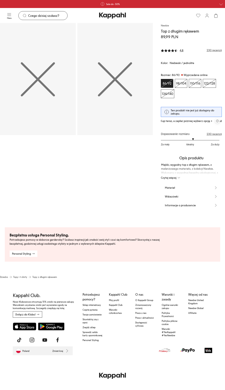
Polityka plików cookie (169, 322)
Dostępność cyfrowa (141, 324)
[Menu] (9, 15)
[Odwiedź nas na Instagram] (32, 340)
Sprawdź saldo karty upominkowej (92, 334)
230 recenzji (214, 134)
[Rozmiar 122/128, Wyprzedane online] (209, 83)
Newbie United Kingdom (196, 302)
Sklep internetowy (92, 304)
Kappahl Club (115, 304)
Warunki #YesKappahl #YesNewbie (168, 332)
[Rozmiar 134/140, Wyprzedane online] (167, 93)
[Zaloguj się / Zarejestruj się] (207, 15)
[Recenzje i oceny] (191, 50)
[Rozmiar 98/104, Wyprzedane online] (181, 83)
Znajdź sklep (89, 327)
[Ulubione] (198, 15)
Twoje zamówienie (92, 314)
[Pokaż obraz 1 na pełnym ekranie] (38, 79)
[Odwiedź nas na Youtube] (45, 340)
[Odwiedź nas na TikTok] (19, 340)
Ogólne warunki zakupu (170, 306)
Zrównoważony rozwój (143, 306)
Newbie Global (196, 308)
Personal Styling (91, 340)
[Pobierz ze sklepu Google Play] (51, 326)
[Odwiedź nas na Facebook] (57, 340)
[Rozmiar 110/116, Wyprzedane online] (195, 83)
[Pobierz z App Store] (24, 326)
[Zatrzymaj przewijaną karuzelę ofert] (217, 121)
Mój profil (114, 300)
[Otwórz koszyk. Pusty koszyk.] (215, 15)
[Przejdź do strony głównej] (112, 16)
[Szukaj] (47, 15)
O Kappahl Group (144, 300)
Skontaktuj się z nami (91, 321)
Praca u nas (140, 312)
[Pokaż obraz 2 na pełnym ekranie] (115, 79)
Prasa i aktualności (144, 317)
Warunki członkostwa (115, 311)
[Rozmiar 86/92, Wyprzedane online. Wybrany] (167, 83)
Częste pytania (90, 309)
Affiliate (192, 312)
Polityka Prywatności (168, 314)
